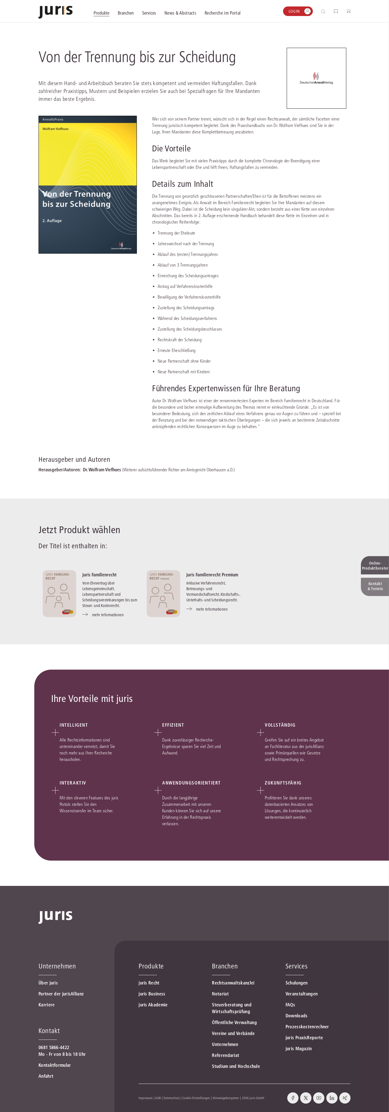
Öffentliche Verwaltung (234, 1022)
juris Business (152, 994)
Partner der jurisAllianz (61, 994)
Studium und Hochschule (236, 1066)
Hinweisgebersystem (226, 1098)
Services (297, 966)
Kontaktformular (55, 1065)
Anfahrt (46, 1076)
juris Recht (149, 983)
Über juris (48, 983)
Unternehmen (225, 1044)
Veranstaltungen (302, 994)
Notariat (220, 994)
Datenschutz (172, 1098)
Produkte (151, 966)
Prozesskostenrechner (307, 1026)
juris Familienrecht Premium (212, 574)
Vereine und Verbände (233, 1033)
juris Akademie (153, 1005)
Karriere (47, 1005)
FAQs (290, 1005)
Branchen (225, 966)
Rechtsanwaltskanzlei (233, 983)
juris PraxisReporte (304, 1037)
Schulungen (297, 983)
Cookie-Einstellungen (196, 1098)
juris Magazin (299, 1048)
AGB (158, 1098)
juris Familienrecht (99, 574)
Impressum (146, 1098)
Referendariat (225, 1055)
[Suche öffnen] (324, 11)
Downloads (297, 1015)
